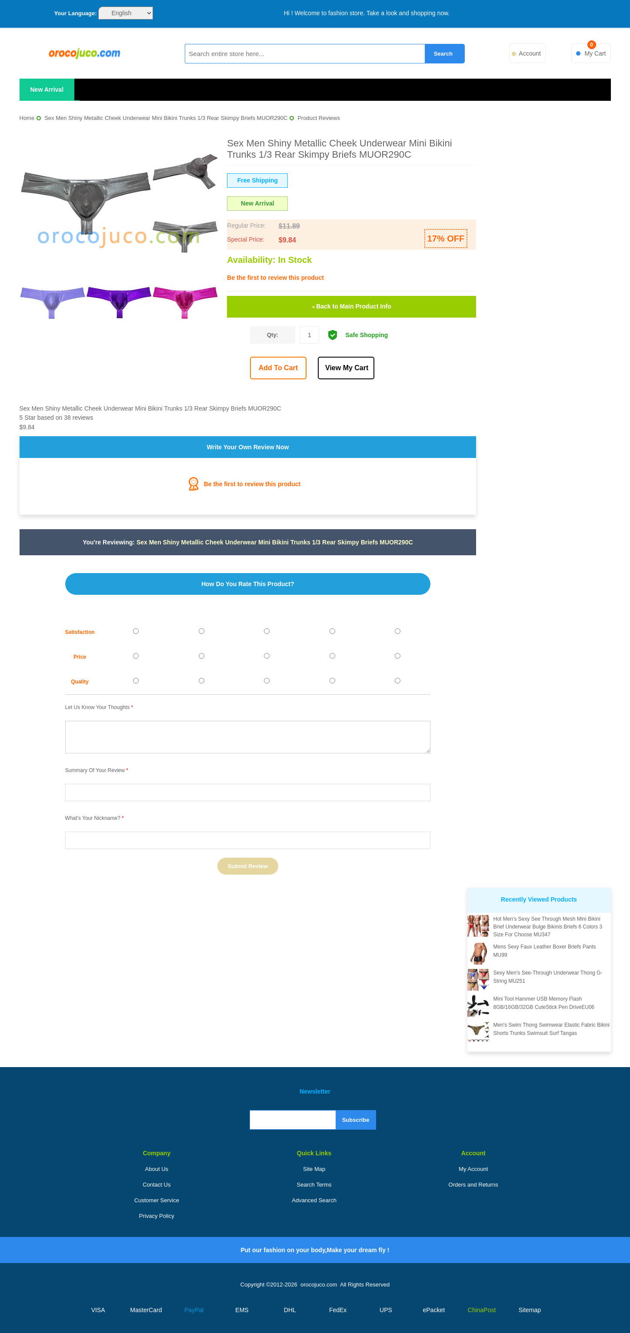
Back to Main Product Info (351, 306)
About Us (156, 1169)
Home (27, 118)
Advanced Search (314, 1200)
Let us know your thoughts (97, 707)
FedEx (338, 1309)
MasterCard (146, 1309)
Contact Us (156, 1184)
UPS (386, 1309)
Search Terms (314, 1184)
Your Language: (75, 13)
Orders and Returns (473, 1184)
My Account (473, 1169)
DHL (290, 1309)
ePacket (434, 1309)
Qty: (272, 335)
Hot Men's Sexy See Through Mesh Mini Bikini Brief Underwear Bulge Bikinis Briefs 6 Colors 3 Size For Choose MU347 (548, 927)
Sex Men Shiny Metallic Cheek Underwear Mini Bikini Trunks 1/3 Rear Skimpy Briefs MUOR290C (165, 118)
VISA (98, 1309)
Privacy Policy (156, 1216)
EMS (241, 1309)
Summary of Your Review (95, 770)
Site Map (314, 1169)
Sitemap (530, 1309)
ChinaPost (482, 1309)
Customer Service (156, 1200)
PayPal (193, 1309)
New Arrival (47, 89)
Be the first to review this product (275, 277)
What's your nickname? (92, 818)
